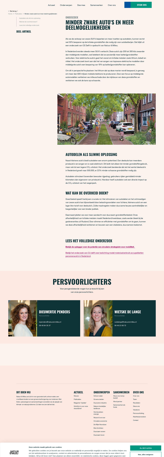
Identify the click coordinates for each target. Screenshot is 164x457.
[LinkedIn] (33, 412)
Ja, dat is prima (146, 436)
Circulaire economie (100, 421)
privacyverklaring (77, 447)
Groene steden (99, 399)
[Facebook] (18, 412)
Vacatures (136, 410)
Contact (135, 420)
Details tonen (34, 453)
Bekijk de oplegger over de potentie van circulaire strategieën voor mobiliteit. (100, 247)
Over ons (136, 396)
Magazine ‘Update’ (80, 403)
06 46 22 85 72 (120, 325)
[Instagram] (28, 412)
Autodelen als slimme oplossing (29, 18)
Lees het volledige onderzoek (29, 25)
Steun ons (136, 406)
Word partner (117, 401)
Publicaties (18, 14)
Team (135, 399)
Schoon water (98, 396)
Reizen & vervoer (99, 417)
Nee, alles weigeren (145, 443)
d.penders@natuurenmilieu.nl (50, 322)
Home (10, 14)
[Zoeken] (127, 5)
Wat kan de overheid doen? (28, 22)
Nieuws (76, 396)
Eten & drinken (98, 428)
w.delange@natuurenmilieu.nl (126, 322)
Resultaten (136, 403)
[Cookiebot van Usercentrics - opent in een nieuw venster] (14, 452)
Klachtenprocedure (139, 417)
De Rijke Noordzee (100, 424)
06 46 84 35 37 (44, 325)
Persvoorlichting (138, 413)
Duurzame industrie (100, 403)
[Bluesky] (23, 412)
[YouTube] (37, 412)
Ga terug (12, 11)
